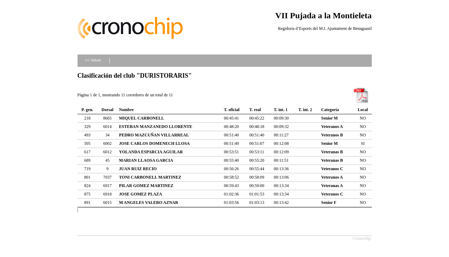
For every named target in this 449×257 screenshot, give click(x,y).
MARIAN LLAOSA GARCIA (146, 160)
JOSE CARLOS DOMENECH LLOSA (154, 143)
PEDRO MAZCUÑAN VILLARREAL (154, 135)
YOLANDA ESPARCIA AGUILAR (151, 151)
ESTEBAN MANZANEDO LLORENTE (155, 126)
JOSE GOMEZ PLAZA (140, 194)
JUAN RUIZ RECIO (137, 168)
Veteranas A (332, 185)
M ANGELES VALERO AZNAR (148, 202)
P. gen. (87, 109)
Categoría (330, 109)
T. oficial (231, 109)
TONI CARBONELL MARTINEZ (150, 177)
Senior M (329, 118)
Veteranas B (332, 151)
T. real (255, 109)
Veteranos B (332, 135)
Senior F (328, 202)
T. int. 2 (305, 109)
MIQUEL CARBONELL (141, 118)
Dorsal (107, 109)
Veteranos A (332, 126)
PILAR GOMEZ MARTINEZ (146, 185)
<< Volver (93, 60)
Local (363, 109)
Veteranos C (332, 168)
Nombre (126, 109)
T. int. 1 (281, 109)
